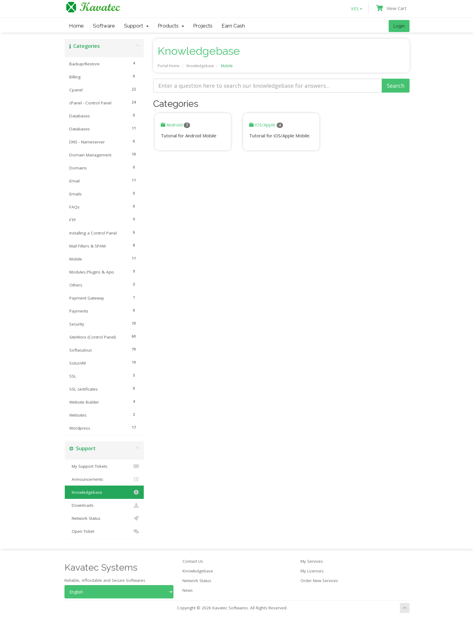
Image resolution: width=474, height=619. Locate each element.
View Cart (391, 8)
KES (356, 8)
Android (175, 125)
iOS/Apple (266, 125)
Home (76, 26)
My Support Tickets (104, 466)
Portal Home (168, 65)
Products (171, 26)
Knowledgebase (200, 65)
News (188, 590)
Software (104, 26)
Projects (202, 26)
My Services (312, 561)
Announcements (104, 479)
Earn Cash (233, 26)
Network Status (104, 518)
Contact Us (193, 561)
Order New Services (319, 580)
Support (136, 26)
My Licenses (312, 571)
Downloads (104, 505)
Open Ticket (104, 531)
